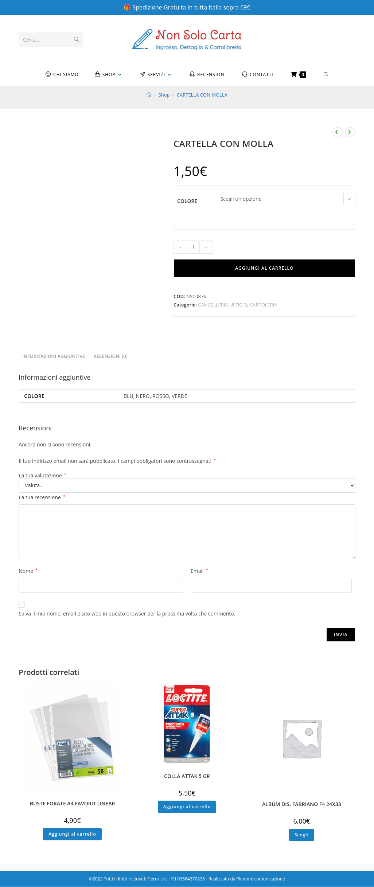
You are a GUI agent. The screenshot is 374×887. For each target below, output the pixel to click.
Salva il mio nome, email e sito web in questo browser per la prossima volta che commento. (127, 613)
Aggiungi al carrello (264, 268)
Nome (28, 571)
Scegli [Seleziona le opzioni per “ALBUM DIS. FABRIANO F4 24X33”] (302, 835)
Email (199, 571)
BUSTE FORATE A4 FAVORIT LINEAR (72, 803)
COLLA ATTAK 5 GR (187, 776)
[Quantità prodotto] (193, 247)
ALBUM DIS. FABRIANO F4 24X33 (301, 804)
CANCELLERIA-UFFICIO (222, 305)
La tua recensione (42, 497)
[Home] (149, 95)
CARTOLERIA (263, 305)
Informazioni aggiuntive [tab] (53, 356)
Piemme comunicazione (261, 879)
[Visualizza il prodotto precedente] (337, 133)
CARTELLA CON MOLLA (202, 95)
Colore (187, 201)
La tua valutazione (42, 475)
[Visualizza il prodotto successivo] (350, 133)
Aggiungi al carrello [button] (72, 834)
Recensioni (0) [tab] (111, 356)
